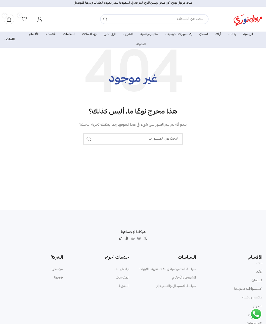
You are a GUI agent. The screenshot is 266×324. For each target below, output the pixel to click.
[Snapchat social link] (127, 238)
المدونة (124, 286)
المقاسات (122, 278)
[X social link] (145, 238)
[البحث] (154, 19)
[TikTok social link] (121, 238)
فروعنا (58, 278)
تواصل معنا (121, 269)
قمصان (257, 280)
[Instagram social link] (139, 238)
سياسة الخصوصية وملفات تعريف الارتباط (167, 269)
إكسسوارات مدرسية (248, 289)
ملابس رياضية (252, 297)
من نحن (57, 269)
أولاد (259, 272)
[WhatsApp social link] (133, 238)
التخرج (257, 306)
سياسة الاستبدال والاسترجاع (176, 286)
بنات (259, 263)
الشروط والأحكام (184, 278)
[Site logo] (247, 19)
